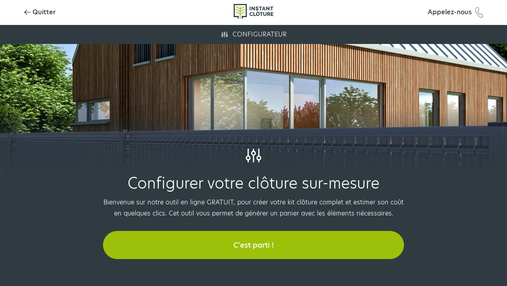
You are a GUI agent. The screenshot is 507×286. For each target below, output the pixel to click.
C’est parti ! (253, 245)
